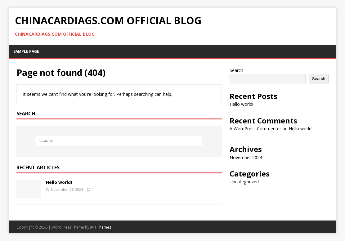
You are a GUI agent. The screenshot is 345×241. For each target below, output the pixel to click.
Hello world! (59, 182)
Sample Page (26, 51)
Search (236, 70)
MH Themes (100, 227)
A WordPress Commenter (255, 129)
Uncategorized (244, 182)
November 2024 (246, 157)
